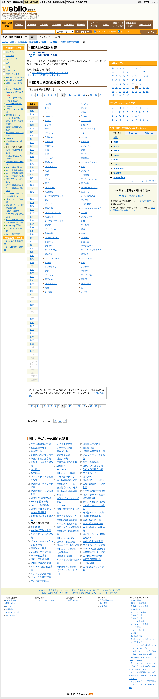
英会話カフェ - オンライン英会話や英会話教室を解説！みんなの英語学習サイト (142, 666)
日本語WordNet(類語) (94, 480)
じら (32, 245)
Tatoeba (61, 505)
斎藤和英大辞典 (38, 548)
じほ (32, 213)
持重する (49, 146)
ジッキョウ (50, 187)
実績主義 (85, 242)
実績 (83, 229)
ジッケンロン (51, 267)
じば (32, 326)
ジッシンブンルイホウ (91, 208)
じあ (32, 111)
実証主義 (85, 183)
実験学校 (49, 208)
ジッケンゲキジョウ (54, 221)
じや (32, 234)
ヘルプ (155, 2)
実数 (83, 221)
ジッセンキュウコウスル (92, 250)
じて (32, 174)
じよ (32, 241)
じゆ (32, 238)
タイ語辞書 (88, 563)
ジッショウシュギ (89, 187)
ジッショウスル (88, 196)
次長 (47, 129)
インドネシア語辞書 (41, 573)
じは (32, 199)
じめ (32, 227)
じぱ (32, 344)
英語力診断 (69, 24)
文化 (44, 593)
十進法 (84, 212)
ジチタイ (49, 125)
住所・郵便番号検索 (93, 469)
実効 (47, 271)
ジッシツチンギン (89, 162)
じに (32, 185)
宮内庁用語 (88, 447)
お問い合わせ (74, 600)
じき (32, 132)
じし (32, 150)
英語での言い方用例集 (94, 491)
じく (32, 135)
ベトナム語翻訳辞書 (41, 577)
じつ (32, 171)
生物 (82, 593)
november (119, 168)
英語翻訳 (81, 24)
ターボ (106, 24)
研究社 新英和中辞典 (41, 498)
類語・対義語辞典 (15, 2)
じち (32, 167)
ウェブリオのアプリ (45, 600)
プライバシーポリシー (15, 612)
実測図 (84, 279)
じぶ (32, 333)
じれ (32, 255)
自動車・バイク (84, 590)
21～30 (148, 133)
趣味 (67, 593)
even (116, 155)
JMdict (60, 495)
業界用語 (10, 55)
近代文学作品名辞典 (93, 465)
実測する (85, 271)
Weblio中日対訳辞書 (41, 563)
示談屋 (48, 104)
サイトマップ (11, 615)
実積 (83, 233)
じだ (32, 308)
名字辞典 (35, 473)
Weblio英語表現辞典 (93, 523)
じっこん (85, 104)
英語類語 (31, 24)
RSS (91, 694)
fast (116, 159)
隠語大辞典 (62, 458)
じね (32, 192)
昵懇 (47, 287)
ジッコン (49, 292)
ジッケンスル (51, 250)
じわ (32, 263)
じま (32, 217)
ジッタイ (85, 292)
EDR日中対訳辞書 (40, 559)
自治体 (48, 120)
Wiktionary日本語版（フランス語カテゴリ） (67, 570)
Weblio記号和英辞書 (41, 530)
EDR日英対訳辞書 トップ (15, 37)
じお (32, 125)
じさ (32, 146)
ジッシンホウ (87, 216)
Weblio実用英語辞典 (67, 491)
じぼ (32, 340)
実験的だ (49, 254)
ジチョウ (49, 133)
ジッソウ (85, 267)
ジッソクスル (87, 275)
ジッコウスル (51, 283)
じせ (32, 156)
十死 (83, 133)
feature (117, 173)
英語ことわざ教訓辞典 (94, 501)
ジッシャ (85, 171)
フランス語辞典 (137, 621)
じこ (32, 142)
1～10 (117, 133)
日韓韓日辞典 (59, 2)
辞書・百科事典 (49, 42)
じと (32, 178)
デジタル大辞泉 (64, 444)
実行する (49, 279)
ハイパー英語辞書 (40, 505)
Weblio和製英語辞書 (67, 520)
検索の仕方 (10, 603)
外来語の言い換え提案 (42, 455)
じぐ (32, 280)
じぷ (32, 351)
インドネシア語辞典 (139, 624)
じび (32, 330)
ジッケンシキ (51, 229)
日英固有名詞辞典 (92, 516)
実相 (83, 262)
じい (32, 114)
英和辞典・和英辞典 (28, 42)
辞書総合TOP (144, 2)
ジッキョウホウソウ (54, 196)
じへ (32, 210)
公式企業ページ (106, 600)
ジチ (47, 112)
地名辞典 (35, 469)
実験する (49, 242)
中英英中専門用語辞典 (94, 552)
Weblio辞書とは (12, 600)
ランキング (44, 37)
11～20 (132, 133)
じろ (32, 259)
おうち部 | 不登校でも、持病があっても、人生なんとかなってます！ (142, 675)
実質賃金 (85, 158)
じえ (32, 121)
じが (32, 273)
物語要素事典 (63, 455)
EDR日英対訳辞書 (70, 42)
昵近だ (84, 108)
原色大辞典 (62, 451)
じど (32, 322)
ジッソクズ (86, 283)
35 (91, 95)
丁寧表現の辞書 (64, 447)
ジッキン (49, 204)
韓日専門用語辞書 (92, 559)
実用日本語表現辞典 (41, 444)
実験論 (48, 262)
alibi (116, 137)
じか (32, 128)
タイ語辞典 (136, 627)
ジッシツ (85, 154)
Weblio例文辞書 (39, 555)
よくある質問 (145, 201)
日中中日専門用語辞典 (68, 545)
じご (32, 287)
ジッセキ (85, 237)
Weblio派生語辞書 (92, 520)
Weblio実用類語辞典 (67, 480)
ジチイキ (49, 116)
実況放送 (49, 191)
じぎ (32, 277)
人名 (94, 593)
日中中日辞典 (45, 2)
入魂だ (84, 116)
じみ (32, 220)
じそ (32, 160)
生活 (50, 593)
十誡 (47, 150)
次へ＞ (102, 95)
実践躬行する (87, 246)
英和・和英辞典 (31, 2)
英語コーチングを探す (118, 24)
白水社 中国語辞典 (66, 541)
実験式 (48, 225)
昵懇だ (84, 112)
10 (70, 95)
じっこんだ (86, 120)
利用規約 (9, 609)
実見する (49, 246)
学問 (8, 67)
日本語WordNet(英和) (94, 512)
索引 (33, 37)
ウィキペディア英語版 (94, 545)
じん (32, 269)
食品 (88, 593)
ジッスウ (85, 225)
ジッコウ (49, 275)
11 (75, 95)
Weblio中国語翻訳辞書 (94, 548)
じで (32, 319)
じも (32, 231)
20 (60, 421)
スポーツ (75, 593)
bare (116, 142)
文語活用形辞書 (38, 447)
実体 (83, 287)
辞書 (3, 2)
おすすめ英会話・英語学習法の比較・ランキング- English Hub (142, 684)
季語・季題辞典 (91, 462)
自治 (47, 108)
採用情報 (103, 606)
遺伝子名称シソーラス (68, 516)
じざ (32, 291)
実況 (47, 183)
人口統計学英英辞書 (41, 552)
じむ (32, 224)
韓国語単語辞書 (64, 556)
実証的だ (85, 200)
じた (32, 164)
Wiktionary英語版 (65, 538)
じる (32, 252)
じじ (32, 294)
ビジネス (10, 52)
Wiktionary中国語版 (93, 556)
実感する (49, 162)
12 (79, 95)
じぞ (32, 305)
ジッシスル (86, 146)
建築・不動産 (108, 590)
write (116, 150)
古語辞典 (70, 2)
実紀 (47, 175)
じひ (32, 202)
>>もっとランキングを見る (143, 181)
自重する (49, 137)
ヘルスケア (11, 70)
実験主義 (49, 233)
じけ (32, 139)
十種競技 (85, 175)
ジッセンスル (87, 258)
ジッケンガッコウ (53, 212)
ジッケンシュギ (52, 237)
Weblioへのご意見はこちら (133, 195)
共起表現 (44, 24)
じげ (32, 284)
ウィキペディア (91, 473)
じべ (32, 337)
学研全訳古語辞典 (40, 581)
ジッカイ (49, 158)
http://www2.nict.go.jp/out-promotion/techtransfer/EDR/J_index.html (47, 73)
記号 (137, 116)
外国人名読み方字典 (41, 458)
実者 (83, 166)
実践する (85, 254)
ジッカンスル (51, 166)
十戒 (47, 154)
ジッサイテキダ (88, 129)
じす (32, 153)
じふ (32, 206)
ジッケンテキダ (52, 258)
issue (116, 164)
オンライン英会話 (93, 24)
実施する (85, 141)
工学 (8, 63)
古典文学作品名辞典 (67, 462)
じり (32, 248)
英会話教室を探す (131, 24)
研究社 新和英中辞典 (67, 487)
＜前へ (32, 95)
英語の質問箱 (136, 636)
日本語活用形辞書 (92, 444)
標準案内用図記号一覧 (94, 451)
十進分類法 (86, 204)
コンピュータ (12, 59)
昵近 (47, 200)
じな (32, 181)
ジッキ (48, 179)
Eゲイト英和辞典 (39, 501)
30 (65, 421)
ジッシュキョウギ (89, 179)
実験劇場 (49, 216)
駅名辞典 (61, 466)
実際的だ (85, 125)
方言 (100, 593)
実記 (47, 171)
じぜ (32, 301)
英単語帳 (56, 24)
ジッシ (84, 137)
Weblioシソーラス (66, 484)
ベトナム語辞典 (137, 630)
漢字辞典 (87, 476)
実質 (83, 150)
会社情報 (103, 603)
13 (84, 95)
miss (116, 146)
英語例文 (19, 24)
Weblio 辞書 (8, 42)
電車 (74, 590)
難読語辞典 (36, 451)
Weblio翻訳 (135, 609)
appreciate (119, 177)
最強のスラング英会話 (68, 527)
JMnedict (35, 526)
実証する (85, 191)
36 (96, 95)
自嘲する (49, 141)
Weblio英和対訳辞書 (93, 541)
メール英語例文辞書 (67, 523)
